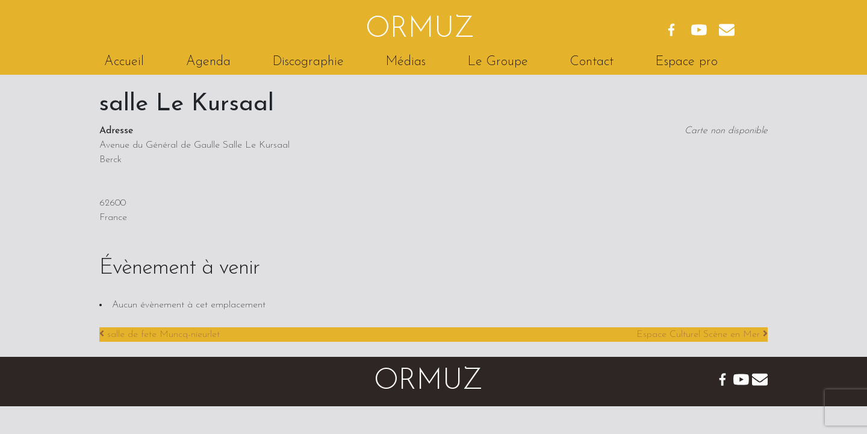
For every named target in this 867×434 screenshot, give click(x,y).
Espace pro (687, 62)
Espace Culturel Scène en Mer (702, 334)
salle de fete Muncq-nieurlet (159, 334)
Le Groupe (498, 62)
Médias (406, 62)
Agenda (208, 62)
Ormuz (419, 29)
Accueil (124, 62)
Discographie (308, 62)
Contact (592, 62)
